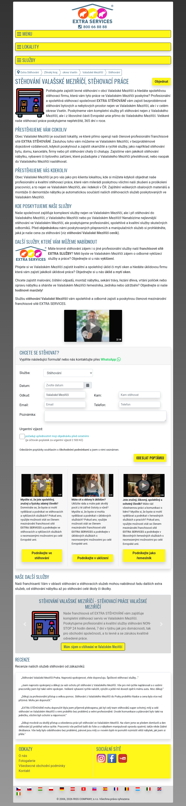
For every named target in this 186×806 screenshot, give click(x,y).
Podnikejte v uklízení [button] (93, 558)
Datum (24, 386)
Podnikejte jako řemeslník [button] (144, 555)
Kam (97, 395)
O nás (23, 756)
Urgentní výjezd (31, 429)
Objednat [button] (161, 82)
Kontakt (24, 771)
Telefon (99, 405)
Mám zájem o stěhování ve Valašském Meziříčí (93, 646)
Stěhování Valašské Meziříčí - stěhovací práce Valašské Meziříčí (93, 603)
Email (24, 405)
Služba (25, 373)
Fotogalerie (27, 761)
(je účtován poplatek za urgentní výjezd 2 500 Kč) (54, 440)
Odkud (24, 395)
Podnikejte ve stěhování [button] (42, 555)
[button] (93, 34)
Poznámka (27, 415)
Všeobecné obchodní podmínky (42, 766)
